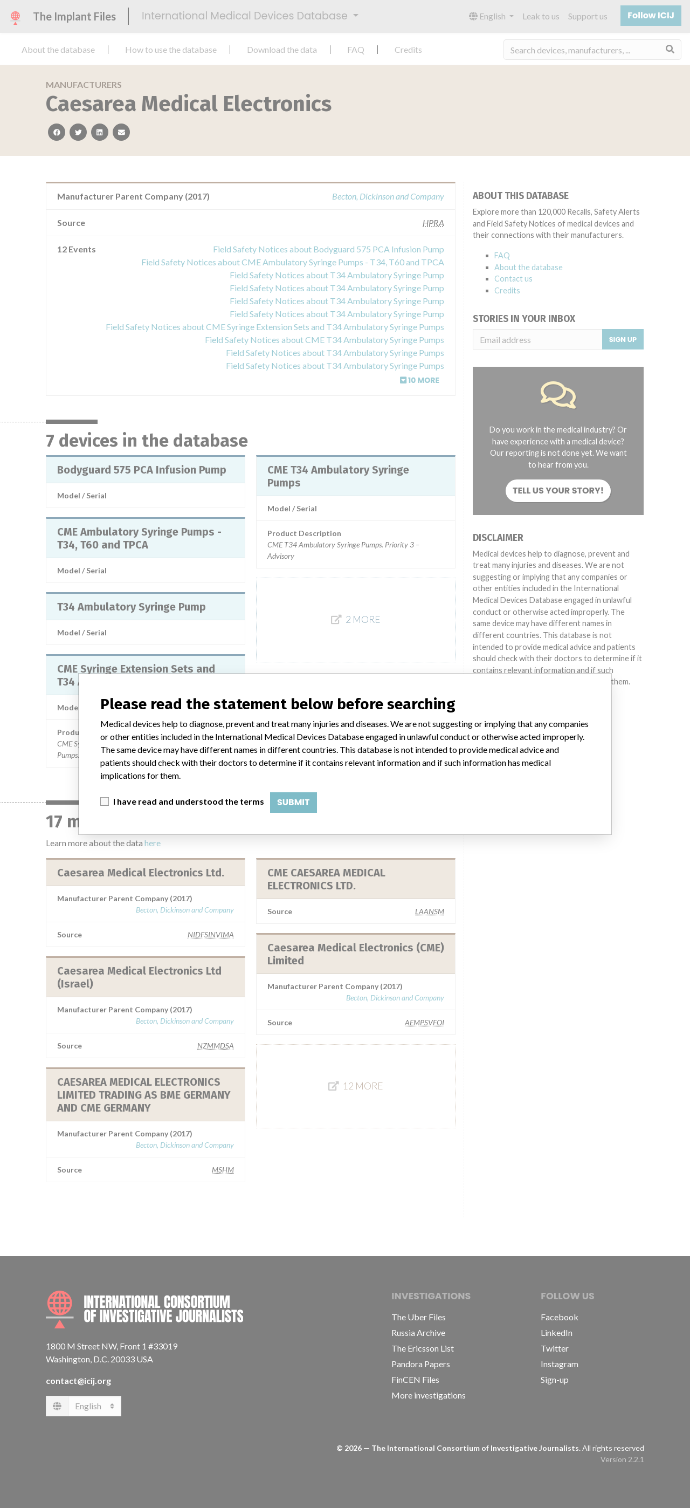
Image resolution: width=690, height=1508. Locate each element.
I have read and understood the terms (188, 801)
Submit (293, 802)
